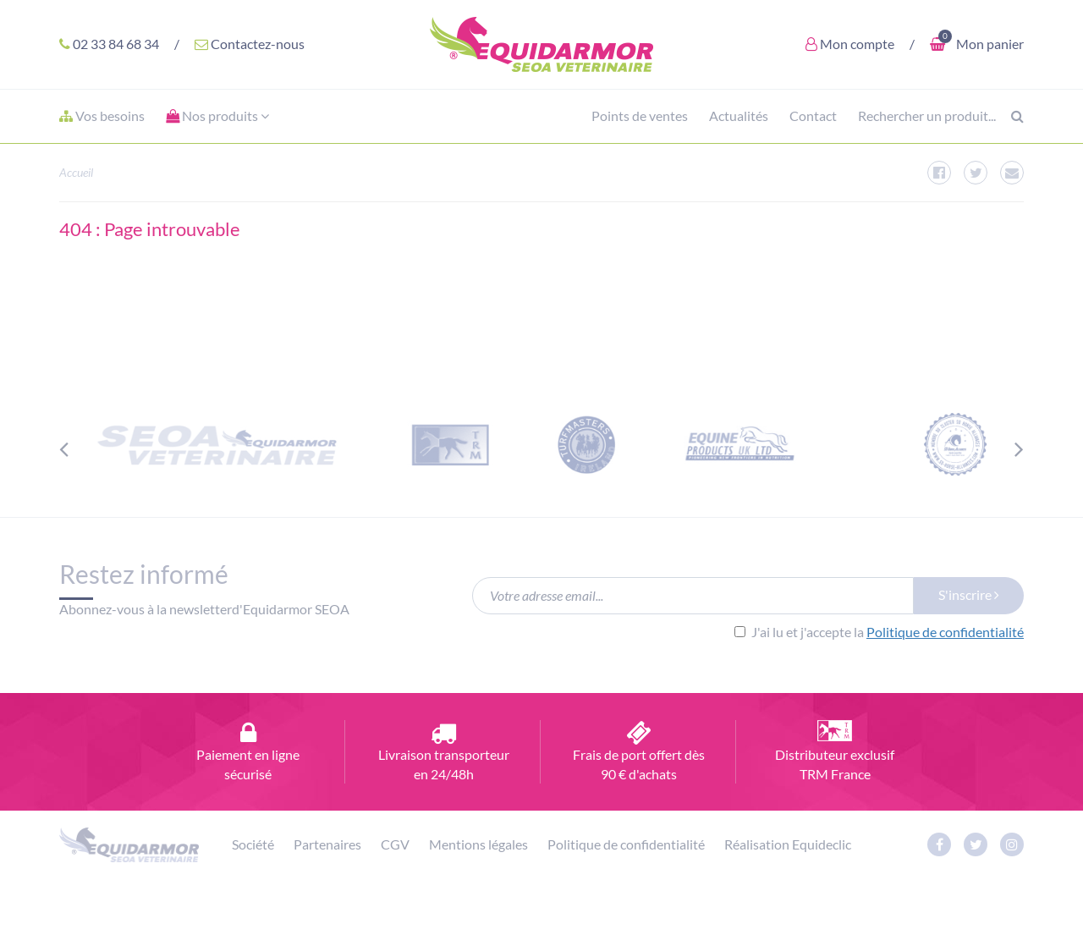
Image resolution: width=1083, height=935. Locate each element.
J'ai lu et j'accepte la (879, 632)
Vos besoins (102, 115)
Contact (813, 115)
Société (253, 844)
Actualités (738, 115)
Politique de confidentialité (945, 632)
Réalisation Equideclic (787, 844)
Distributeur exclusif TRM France (834, 751)
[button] (217, 116)
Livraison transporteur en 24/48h (443, 751)
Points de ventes (639, 115)
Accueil (76, 172)
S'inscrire (968, 594)
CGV (395, 844)
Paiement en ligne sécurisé (248, 751)
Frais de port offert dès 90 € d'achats (639, 751)
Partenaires (327, 844)
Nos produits (217, 115)
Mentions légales (478, 844)
